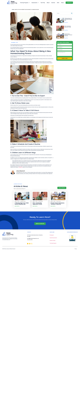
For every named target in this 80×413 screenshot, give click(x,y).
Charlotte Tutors (23, 201)
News (62, 2)
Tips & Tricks (40, 201)
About (48, 2)
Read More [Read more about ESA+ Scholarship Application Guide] (66, 30)
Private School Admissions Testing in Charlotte (68, 34)
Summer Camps (52, 240)
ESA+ (58, 2)
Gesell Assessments (53, 237)
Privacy (76, 248)
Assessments (35, 3)
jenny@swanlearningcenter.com (33, 238)
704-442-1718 (29, 239)
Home (13, 9)
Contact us (21, 167)
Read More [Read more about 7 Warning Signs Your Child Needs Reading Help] (66, 22)
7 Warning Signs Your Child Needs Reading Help (68, 19)
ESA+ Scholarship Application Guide (67, 26)
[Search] (72, 13)
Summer (53, 2)
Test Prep (43, 2)
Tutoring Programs (25, 3)
